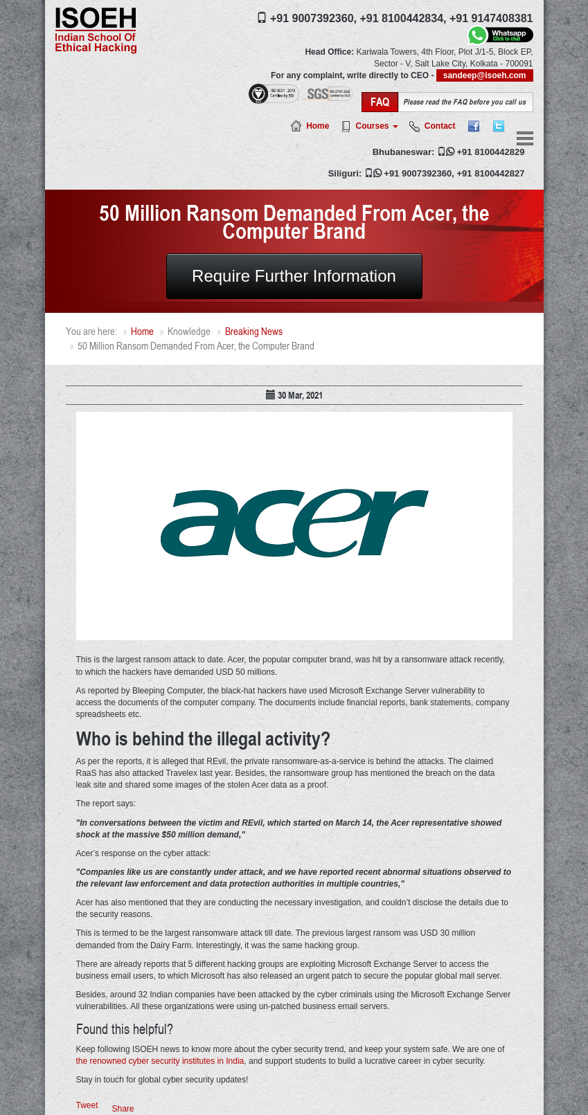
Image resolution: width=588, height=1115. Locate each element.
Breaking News (254, 331)
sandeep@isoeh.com (484, 75)
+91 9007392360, (313, 18)
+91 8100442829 (491, 152)
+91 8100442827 (491, 173)
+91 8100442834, (402, 18)
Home (317, 126)
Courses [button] (376, 126)
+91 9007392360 (418, 173)
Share (123, 1109)
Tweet (87, 1105)
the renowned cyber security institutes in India (160, 1061)
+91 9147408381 (491, 18)
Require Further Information (294, 275)
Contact (440, 126)
